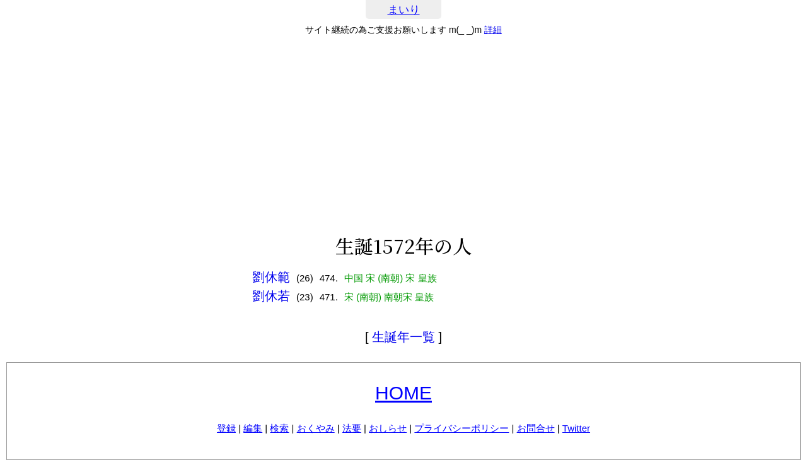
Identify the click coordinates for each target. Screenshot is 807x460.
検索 (279, 428)
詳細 (493, 30)
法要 (351, 428)
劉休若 (271, 296)
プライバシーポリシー (461, 428)
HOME (403, 392)
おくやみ (316, 428)
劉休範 (271, 277)
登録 (226, 428)
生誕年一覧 (403, 337)
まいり (404, 10)
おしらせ (388, 428)
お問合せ (536, 428)
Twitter (576, 428)
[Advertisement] (403, 135)
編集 (252, 428)
